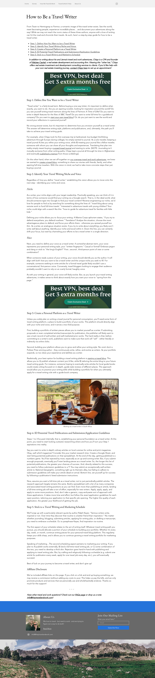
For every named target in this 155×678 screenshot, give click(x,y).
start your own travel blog (62, 117)
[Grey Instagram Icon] (116, 3)
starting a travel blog (97, 358)
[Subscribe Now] (113, 628)
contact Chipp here (78, 68)
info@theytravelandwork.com (40, 597)
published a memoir (49, 154)
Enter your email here (106, 619)
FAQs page (80, 595)
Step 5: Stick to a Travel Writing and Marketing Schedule (55, 54)
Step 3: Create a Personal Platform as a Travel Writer (53, 49)
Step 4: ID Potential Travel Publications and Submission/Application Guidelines (65, 52)
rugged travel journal (62, 148)
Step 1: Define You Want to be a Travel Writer (52, 43)
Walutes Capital (38, 62)
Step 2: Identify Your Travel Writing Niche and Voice (53, 46)
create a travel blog (48, 162)
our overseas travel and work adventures (88, 159)
